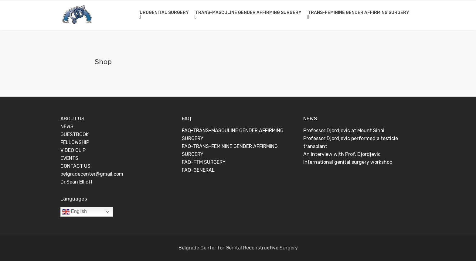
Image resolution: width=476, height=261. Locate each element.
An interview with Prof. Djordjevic (342, 154)
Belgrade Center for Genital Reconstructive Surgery (238, 248)
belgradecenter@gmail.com (91, 174)
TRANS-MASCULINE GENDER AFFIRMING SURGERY (248, 12)
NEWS (66, 126)
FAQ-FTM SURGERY (204, 162)
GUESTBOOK (74, 134)
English (74, 211)
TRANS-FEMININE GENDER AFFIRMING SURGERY (358, 12)
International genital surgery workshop (347, 162)
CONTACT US (75, 166)
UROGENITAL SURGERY (164, 12)
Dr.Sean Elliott (76, 182)
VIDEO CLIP (73, 150)
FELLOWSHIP (74, 142)
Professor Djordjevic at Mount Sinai (343, 130)
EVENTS (69, 158)
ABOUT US (72, 119)
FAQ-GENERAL (198, 170)
